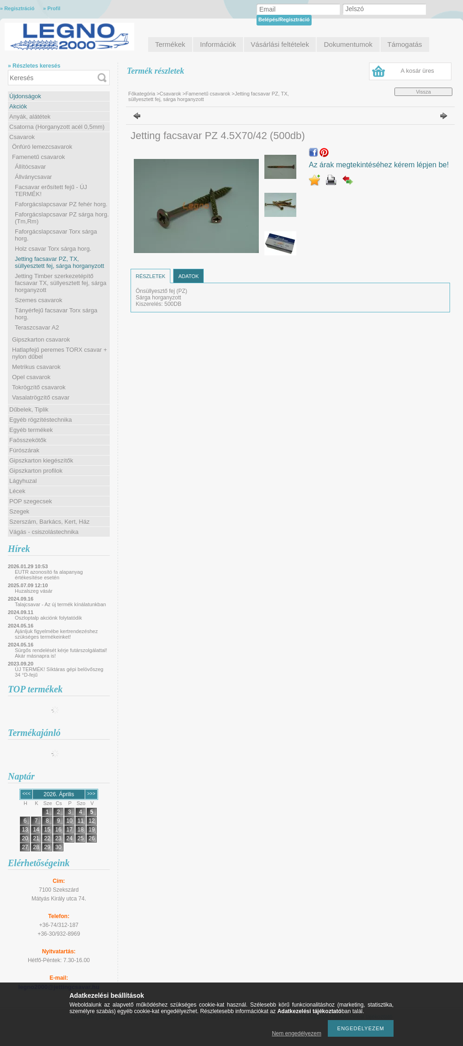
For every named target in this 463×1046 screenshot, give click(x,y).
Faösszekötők (27, 440)
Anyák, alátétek (29, 116)
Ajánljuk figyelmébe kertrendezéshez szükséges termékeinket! (56, 634)
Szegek (19, 511)
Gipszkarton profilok (36, 470)
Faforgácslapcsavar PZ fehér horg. (61, 204)
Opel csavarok (31, 377)
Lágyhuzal (23, 480)
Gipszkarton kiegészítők (41, 460)
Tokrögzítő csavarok (39, 387)
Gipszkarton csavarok (41, 339)
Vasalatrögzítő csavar (40, 397)
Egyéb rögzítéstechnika (40, 419)
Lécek (17, 491)
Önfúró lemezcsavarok (42, 146)
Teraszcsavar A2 (37, 327)
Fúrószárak (24, 450)
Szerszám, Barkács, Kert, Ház (49, 521)
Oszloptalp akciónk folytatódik (48, 618)
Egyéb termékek (31, 429)
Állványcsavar (33, 176)
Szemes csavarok (39, 300)
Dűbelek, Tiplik (29, 409)
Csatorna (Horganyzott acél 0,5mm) (57, 126)
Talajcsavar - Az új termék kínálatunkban (60, 604)
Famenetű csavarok (38, 156)
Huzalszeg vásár (33, 591)
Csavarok (22, 136)
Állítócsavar (30, 166)
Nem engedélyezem (296, 1033)
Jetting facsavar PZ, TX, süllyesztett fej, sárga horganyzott (59, 262)
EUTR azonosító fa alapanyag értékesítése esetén (49, 574)
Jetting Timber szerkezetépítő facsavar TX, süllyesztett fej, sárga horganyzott (60, 283)
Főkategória (141, 93)
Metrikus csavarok (36, 366)
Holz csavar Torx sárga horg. (53, 248)
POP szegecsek (30, 501)
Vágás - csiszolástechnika (44, 531)
